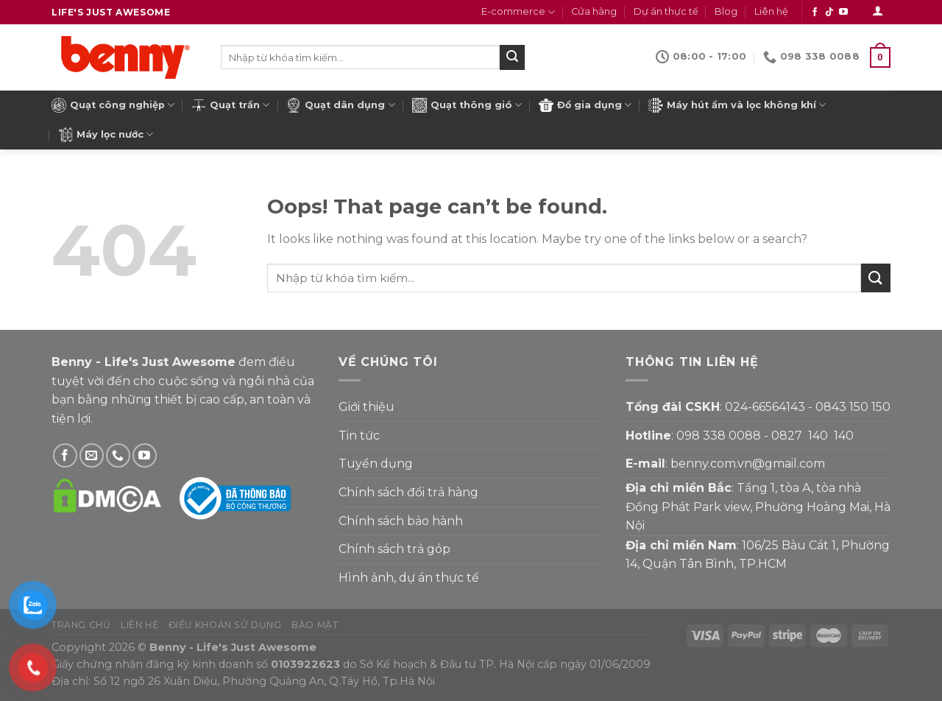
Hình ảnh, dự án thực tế (409, 578)
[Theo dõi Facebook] (814, 12)
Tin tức (359, 436)
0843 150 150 (852, 407)
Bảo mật (314, 624)
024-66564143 (765, 407)
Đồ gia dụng (585, 105)
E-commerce (518, 12)
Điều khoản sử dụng (225, 624)
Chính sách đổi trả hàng (408, 492)
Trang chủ (81, 624)
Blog (726, 11)
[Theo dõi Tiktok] (829, 12)
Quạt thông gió (467, 105)
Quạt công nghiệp (113, 105)
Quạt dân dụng (340, 105)
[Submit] (512, 57)
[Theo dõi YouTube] (843, 12)
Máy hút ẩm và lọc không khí (737, 105)
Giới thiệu (366, 407)
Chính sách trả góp (394, 549)
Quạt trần (230, 105)
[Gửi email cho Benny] (91, 455)
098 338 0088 (718, 436)
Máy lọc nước (105, 134)
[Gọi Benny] (118, 455)
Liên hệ (771, 11)
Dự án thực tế (666, 11)
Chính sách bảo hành (401, 521)
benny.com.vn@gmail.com (747, 464)
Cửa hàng (594, 11)
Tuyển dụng (376, 464)
